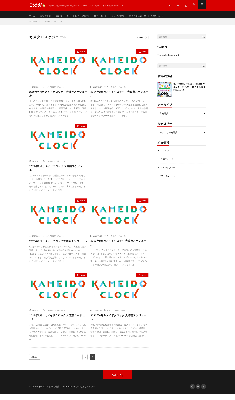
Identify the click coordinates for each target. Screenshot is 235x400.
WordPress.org (168, 178)
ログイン (165, 153)
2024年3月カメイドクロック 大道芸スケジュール (118, 97)
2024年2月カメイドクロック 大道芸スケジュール (57, 172)
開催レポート (105, 16)
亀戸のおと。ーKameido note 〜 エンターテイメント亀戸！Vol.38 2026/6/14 (189, 89)
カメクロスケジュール (55, 89)
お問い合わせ (165, 16)
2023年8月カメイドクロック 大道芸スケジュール (118, 248)
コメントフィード (170, 170)
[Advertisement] (119, 150)
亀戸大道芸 (53, 392)
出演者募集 (46, 16)
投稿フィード (167, 161)
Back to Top (117, 381)
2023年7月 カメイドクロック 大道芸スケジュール (57, 323)
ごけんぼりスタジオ (85, 392)
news (81, 55)
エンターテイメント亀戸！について (75, 16)
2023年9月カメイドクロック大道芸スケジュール (57, 248)
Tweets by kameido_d (168, 58)
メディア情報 (123, 16)
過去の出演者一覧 (144, 16)
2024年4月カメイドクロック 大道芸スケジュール (57, 97)
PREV (38, 363)
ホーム (32, 16)
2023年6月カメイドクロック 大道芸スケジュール (118, 323)
